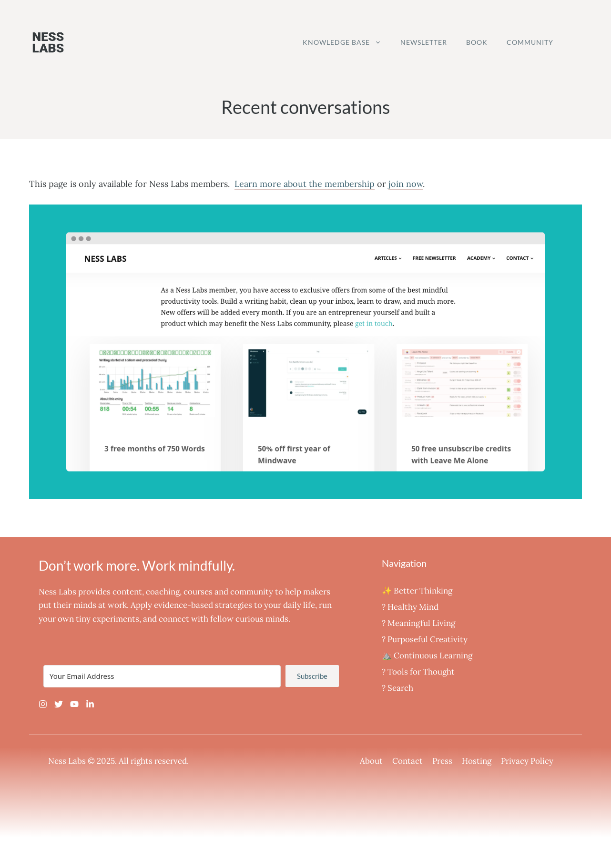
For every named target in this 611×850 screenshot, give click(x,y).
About (371, 761)
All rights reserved (153, 761)
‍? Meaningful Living (418, 623)
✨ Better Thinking (417, 590)
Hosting (476, 761)
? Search (397, 688)
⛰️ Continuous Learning (427, 655)
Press (442, 761)
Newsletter (423, 42)
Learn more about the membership (304, 183)
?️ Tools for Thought (418, 671)
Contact (407, 761)
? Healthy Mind (410, 607)
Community (530, 42)
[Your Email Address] (162, 676)
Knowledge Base (347, 42)
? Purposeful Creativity (425, 639)
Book (477, 42)
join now (405, 183)
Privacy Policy (527, 761)
